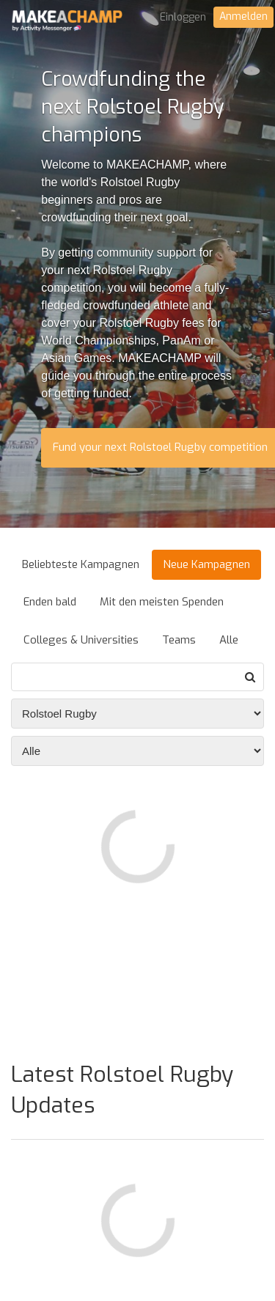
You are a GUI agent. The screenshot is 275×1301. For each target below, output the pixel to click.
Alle (228, 640)
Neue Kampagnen (206, 564)
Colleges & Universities (81, 640)
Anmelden (243, 16)
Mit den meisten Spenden (162, 601)
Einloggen (183, 17)
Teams (179, 640)
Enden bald (49, 601)
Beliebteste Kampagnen (80, 564)
